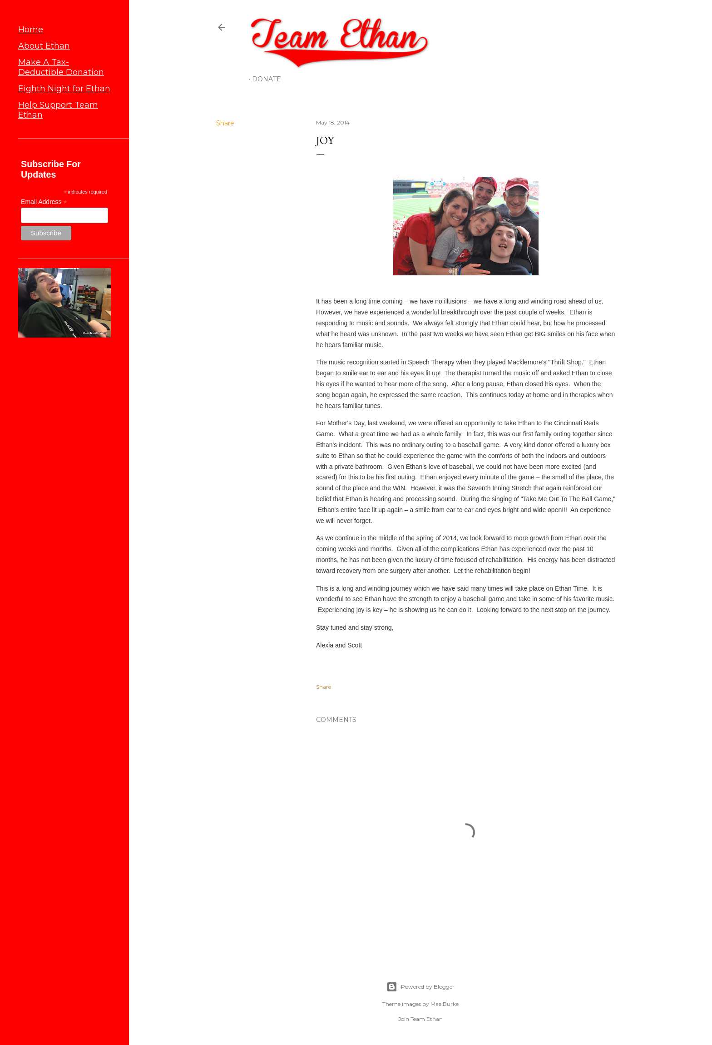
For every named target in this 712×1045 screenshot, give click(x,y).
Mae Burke (444, 1003)
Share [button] (225, 123)
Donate (266, 79)
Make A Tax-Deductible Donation (61, 67)
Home (30, 30)
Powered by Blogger (420, 986)
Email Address (44, 202)
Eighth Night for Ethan (64, 89)
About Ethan (44, 46)
